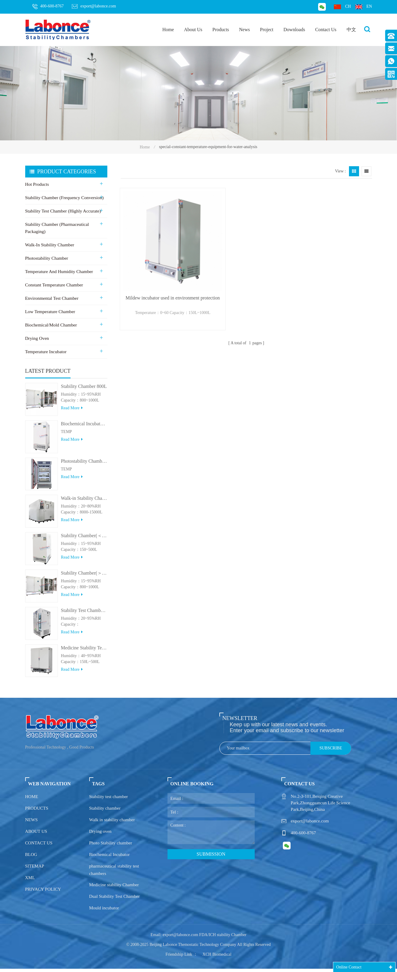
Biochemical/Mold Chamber (50, 325)
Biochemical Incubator (109, 857)
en (363, 6)
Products (220, 29)
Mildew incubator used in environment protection (159, 273)
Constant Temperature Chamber (53, 285)
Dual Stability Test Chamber (114, 899)
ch (342, 6)
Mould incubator (104, 911)
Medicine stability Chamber (114, 888)
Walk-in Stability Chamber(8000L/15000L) (84, 501)
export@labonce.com (94, 6)
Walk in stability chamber (112, 823)
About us (36, 834)
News (244, 29)
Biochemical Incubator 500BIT (84, 426)
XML (30, 881)
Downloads (294, 29)
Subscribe (330, 751)
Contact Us (326, 29)
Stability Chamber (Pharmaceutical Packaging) (56, 228)
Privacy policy (43, 892)
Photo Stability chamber (110, 846)
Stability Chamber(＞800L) (84, 576)
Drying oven (100, 834)
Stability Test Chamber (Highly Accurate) (62, 211)
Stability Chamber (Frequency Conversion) (63, 198)
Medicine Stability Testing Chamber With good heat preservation (84, 651)
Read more (72, 411)
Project (266, 29)
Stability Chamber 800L (84, 389)
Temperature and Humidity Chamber (58, 271)
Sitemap (34, 869)
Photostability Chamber (46, 258)
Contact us (38, 846)
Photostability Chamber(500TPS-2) (84, 464)
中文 (351, 29)
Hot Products (37, 184)
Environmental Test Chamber (51, 298)
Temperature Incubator (45, 352)
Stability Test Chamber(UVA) (84, 613)
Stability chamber (105, 811)
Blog (31, 857)
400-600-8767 (48, 6)
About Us (193, 29)
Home (168, 29)
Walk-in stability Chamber (49, 245)
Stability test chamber (108, 799)
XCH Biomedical (217, 957)
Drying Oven (37, 338)
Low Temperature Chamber (49, 312)
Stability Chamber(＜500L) (84, 538)
